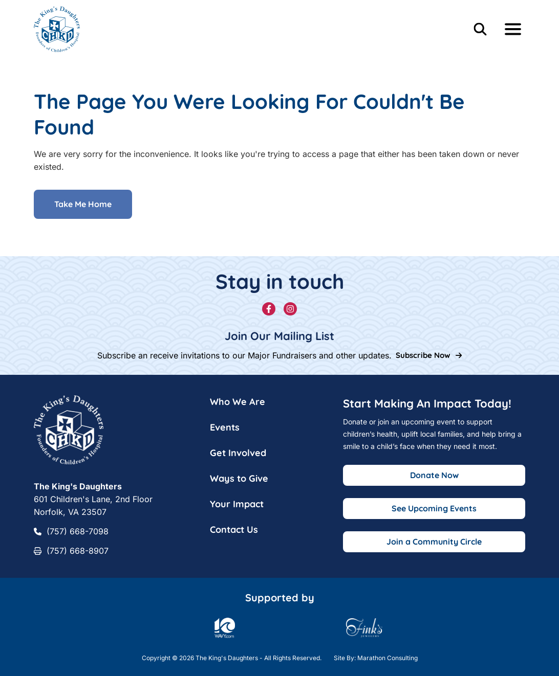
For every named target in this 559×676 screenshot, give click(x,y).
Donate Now (434, 475)
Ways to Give (239, 478)
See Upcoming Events (434, 508)
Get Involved (238, 453)
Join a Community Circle (434, 541)
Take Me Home (83, 204)
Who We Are (237, 402)
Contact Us (234, 529)
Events (225, 427)
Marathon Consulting (387, 658)
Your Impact (237, 504)
